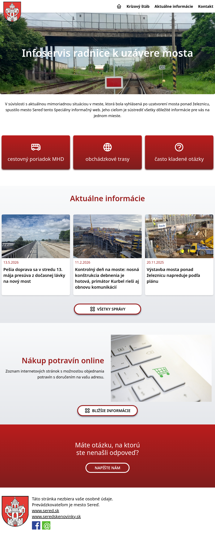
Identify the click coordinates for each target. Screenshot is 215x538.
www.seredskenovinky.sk (56, 516)
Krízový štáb (138, 6)
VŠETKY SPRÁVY (108, 309)
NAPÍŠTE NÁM (107, 467)
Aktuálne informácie (174, 6)
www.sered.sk (45, 510)
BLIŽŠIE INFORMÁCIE (107, 411)
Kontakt (205, 6)
